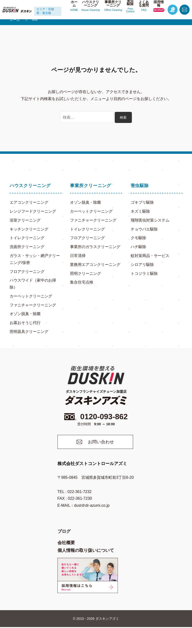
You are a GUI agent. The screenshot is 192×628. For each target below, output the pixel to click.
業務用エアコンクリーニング (95, 265)
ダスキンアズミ (107, 619)
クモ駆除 (138, 238)
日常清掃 (77, 256)
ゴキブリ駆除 (142, 202)
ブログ (64, 532)
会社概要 (66, 543)
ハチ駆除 (138, 247)
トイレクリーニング (27, 238)
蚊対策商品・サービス (150, 256)
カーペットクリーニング (31, 296)
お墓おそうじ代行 (25, 323)
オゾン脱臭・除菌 (25, 314)
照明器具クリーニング (29, 332)
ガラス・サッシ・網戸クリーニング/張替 (35, 259)
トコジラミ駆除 (144, 273)
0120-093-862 (96, 417)
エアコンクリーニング (29, 202)
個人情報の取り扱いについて (85, 551)
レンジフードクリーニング (33, 211)
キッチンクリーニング (29, 229)
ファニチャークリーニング (33, 305)
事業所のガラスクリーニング (95, 247)
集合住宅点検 (81, 282)
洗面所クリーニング (27, 247)
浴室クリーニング (25, 220)
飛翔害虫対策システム (150, 220)
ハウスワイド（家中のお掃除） (33, 283)
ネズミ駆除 (140, 211)
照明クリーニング (85, 273)
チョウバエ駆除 (144, 229)
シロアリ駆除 (142, 265)
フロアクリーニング (27, 272)
